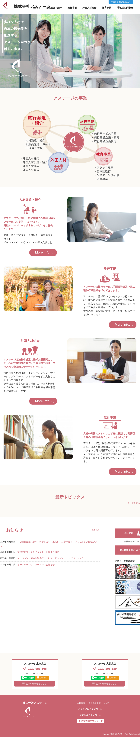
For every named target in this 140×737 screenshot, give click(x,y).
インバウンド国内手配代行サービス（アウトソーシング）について (50, 558)
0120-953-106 (37, 668)
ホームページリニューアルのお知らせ (36, 564)
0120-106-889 (107, 668)
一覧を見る (135, 503)
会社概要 (81, 703)
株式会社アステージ (118, 734)
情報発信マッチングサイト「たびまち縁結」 (39, 552)
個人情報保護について (98, 703)
